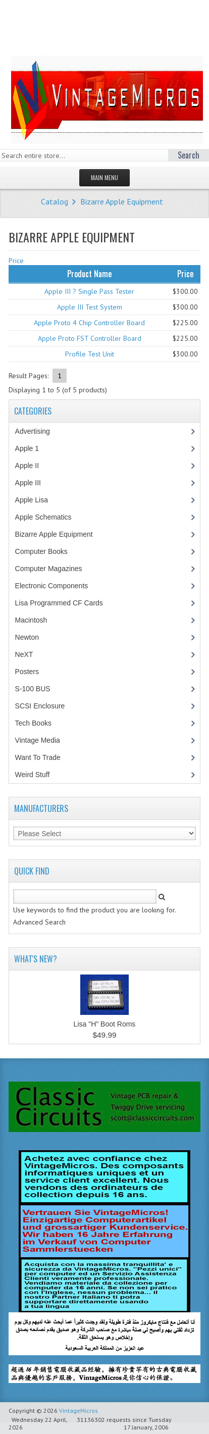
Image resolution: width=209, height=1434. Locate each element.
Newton (27, 637)
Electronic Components (57, 586)
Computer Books (48, 551)
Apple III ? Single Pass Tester (89, 291)
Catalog (54, 201)
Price (16, 260)
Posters (32, 672)
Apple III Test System (89, 307)
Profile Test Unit (89, 353)
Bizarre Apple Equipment (121, 201)
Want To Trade (38, 757)
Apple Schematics (48, 517)
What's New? (35, 959)
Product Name (89, 274)
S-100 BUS (38, 689)
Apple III (33, 483)
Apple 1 (32, 448)
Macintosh (36, 620)
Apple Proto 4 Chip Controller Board (89, 322)
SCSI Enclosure (45, 706)
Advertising (38, 431)
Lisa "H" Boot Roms (105, 1024)
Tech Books (40, 723)
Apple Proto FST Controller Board (89, 338)
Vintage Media (43, 740)
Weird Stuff (38, 775)
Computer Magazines (56, 569)
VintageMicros (78, 1410)
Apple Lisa (39, 500)
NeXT (24, 654)
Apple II (32, 466)
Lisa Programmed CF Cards (64, 603)
